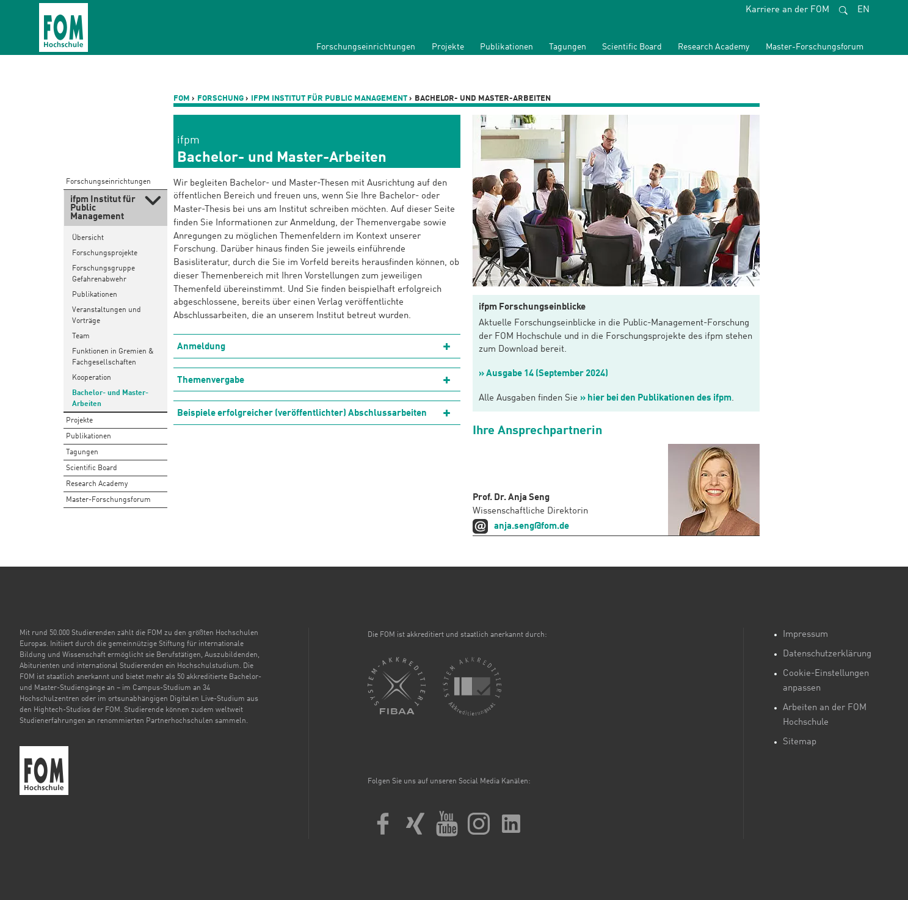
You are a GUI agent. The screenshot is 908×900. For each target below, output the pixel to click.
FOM (181, 99)
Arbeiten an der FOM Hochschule (824, 715)
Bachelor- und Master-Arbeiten (110, 399)
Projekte (448, 47)
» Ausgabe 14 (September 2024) (543, 374)
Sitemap (799, 742)
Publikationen (506, 47)
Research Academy (713, 47)
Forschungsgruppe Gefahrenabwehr (103, 274)
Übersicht (88, 238)
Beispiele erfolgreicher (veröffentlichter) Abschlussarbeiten (302, 413)
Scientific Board (632, 47)
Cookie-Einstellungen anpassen (826, 681)
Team (81, 336)
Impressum (805, 634)
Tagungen (567, 47)
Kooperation (91, 378)
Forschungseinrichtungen (365, 47)
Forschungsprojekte (104, 253)
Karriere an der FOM (787, 10)
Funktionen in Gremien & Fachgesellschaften (113, 357)
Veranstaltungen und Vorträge (106, 316)
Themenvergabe (210, 380)
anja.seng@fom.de (531, 526)
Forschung (220, 99)
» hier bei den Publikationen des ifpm (656, 398)
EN (863, 10)
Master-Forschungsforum (814, 47)
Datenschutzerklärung (827, 654)
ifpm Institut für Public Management (329, 99)
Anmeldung (201, 347)
